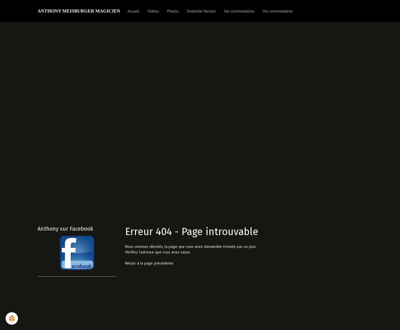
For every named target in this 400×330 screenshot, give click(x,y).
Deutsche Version (201, 11)
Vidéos (153, 11)
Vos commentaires (239, 11)
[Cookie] (12, 318)
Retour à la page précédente (149, 263)
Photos (173, 11)
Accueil (133, 11)
